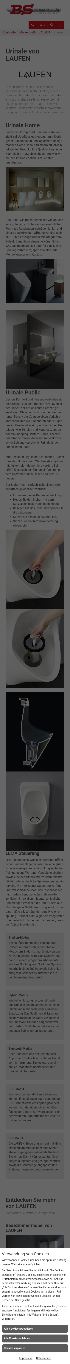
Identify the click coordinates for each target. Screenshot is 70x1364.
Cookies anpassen (14, 1348)
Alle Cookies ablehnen (17, 1338)
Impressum (25, 1358)
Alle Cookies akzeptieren (18, 1328)
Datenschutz (43, 1358)
